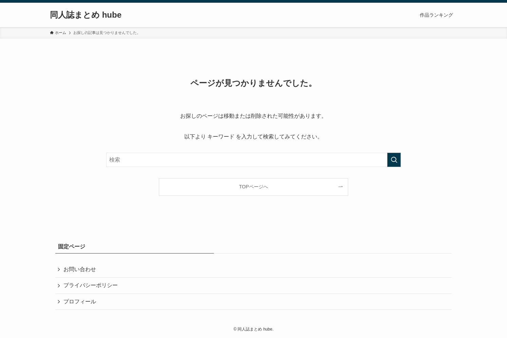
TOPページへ (253, 186)
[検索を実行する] (394, 160)
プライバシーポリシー (90, 285)
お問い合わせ (79, 269)
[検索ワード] (253, 160)
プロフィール (79, 301)
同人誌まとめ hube (85, 15)
